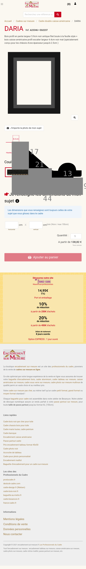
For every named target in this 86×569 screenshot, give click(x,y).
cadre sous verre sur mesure (37, 382)
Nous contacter (12, 534)
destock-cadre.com (11, 483)
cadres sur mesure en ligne (28, 369)
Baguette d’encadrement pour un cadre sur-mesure (25, 464)
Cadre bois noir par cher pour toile (18, 421)
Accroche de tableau (12, 452)
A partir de (70, 242)
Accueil (8, 21)
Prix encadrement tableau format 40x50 (20, 445)
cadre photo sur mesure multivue (65, 382)
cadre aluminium (43, 379)
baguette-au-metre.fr (12, 495)
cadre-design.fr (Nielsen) (14, 487)
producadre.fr (9, 480)
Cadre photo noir (10, 449)
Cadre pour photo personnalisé (16, 456)
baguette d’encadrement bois (22, 379)
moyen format (9, 394)
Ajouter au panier (43, 257)
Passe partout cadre (12, 441)
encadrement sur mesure (26, 366)
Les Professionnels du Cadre (50, 545)
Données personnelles (17, 529)
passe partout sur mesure (66, 402)
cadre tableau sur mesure (64, 379)
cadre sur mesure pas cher (20, 390)
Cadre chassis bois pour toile (16, 425)
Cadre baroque (9, 433)
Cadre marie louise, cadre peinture (18, 429)
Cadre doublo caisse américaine (54, 21)
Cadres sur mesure (25, 21)
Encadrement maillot (12, 460)
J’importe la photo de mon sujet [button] (24, 128)
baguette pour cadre (20, 399)
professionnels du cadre (62, 366)
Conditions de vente (15, 524)
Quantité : (62, 235)
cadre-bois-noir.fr (10, 491)
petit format (62, 390)
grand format (74, 390)
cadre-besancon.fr (11, 499)
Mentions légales (13, 519)
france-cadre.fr (9, 503)
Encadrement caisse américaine (17, 437)
